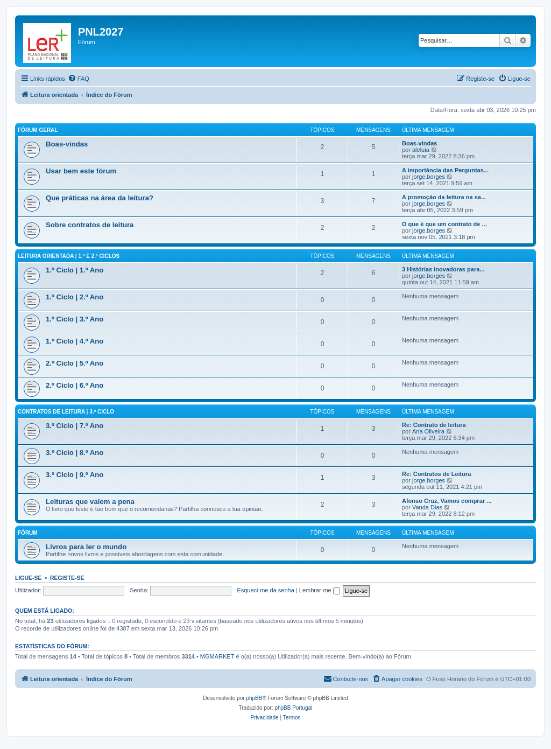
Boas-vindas (67, 144)
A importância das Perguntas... (445, 170)
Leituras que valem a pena (90, 502)
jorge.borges (428, 176)
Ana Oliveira (428, 431)
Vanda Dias (427, 507)
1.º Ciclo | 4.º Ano (74, 341)
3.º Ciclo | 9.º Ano (74, 475)
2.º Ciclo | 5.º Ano (74, 363)
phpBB (254, 698)
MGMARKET (217, 656)
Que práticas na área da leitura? (99, 198)
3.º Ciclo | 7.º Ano (74, 426)
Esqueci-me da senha (265, 590)
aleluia (420, 149)
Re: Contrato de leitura (434, 425)
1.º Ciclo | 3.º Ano (74, 319)
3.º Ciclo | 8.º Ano (74, 453)
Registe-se (67, 578)
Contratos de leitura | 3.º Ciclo (66, 412)
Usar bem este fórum (81, 171)
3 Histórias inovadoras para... (443, 269)
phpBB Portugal (293, 708)
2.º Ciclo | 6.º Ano (74, 385)
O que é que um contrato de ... (444, 224)
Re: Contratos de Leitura (436, 474)
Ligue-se (28, 578)
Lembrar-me (319, 590)
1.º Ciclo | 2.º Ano (74, 297)
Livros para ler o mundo (86, 547)
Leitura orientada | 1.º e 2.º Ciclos (68, 256)
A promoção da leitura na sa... (444, 197)
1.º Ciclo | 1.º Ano (74, 270)
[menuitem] (78, 78)
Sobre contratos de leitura (89, 225)
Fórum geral (38, 130)
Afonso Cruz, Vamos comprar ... (446, 501)
